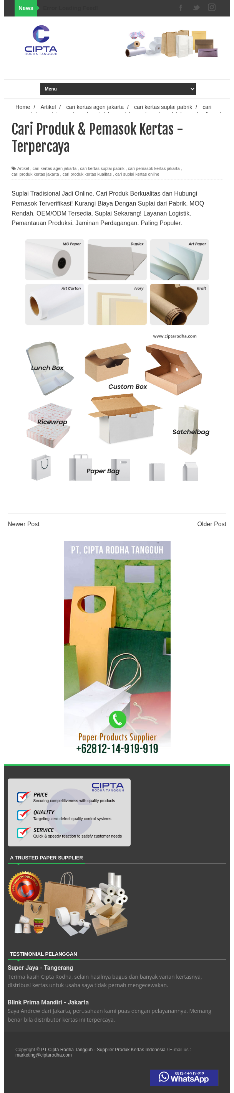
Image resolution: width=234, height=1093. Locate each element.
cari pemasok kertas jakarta (154, 168)
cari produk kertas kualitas (87, 174)
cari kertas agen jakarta (54, 168)
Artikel (23, 168)
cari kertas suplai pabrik (102, 168)
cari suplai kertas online (137, 174)
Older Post (211, 524)
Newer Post (24, 524)
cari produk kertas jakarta (35, 174)
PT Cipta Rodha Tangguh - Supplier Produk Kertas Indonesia (104, 1049)
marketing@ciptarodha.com (43, 1055)
